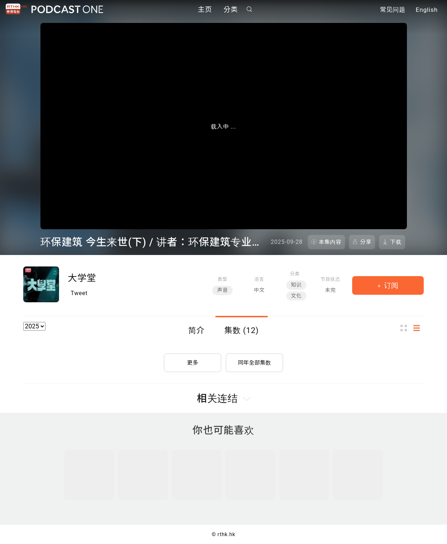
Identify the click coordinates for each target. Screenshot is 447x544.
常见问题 (392, 10)
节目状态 (330, 279)
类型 (222, 279)
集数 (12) (241, 330)
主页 (205, 10)
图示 (405, 328)
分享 (365, 242)
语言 (259, 279)
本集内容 (330, 242)
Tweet (79, 293)
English (427, 10)
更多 (192, 361)
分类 (231, 10)
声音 (222, 290)
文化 (296, 296)
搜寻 (249, 9)
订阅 (390, 285)
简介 (196, 330)
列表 (418, 328)
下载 (396, 242)
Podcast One (67, 9)
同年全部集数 (254, 361)
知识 (296, 285)
